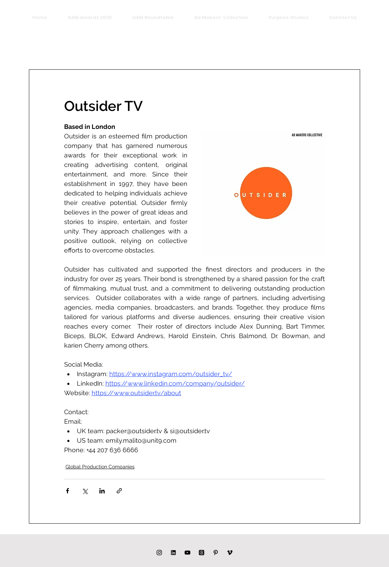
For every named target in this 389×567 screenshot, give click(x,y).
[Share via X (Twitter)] (84, 490)
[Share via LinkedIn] (102, 490)
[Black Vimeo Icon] (229, 552)
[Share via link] (119, 490)
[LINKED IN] (173, 552)
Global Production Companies (100, 466)
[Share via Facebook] (67, 490)
